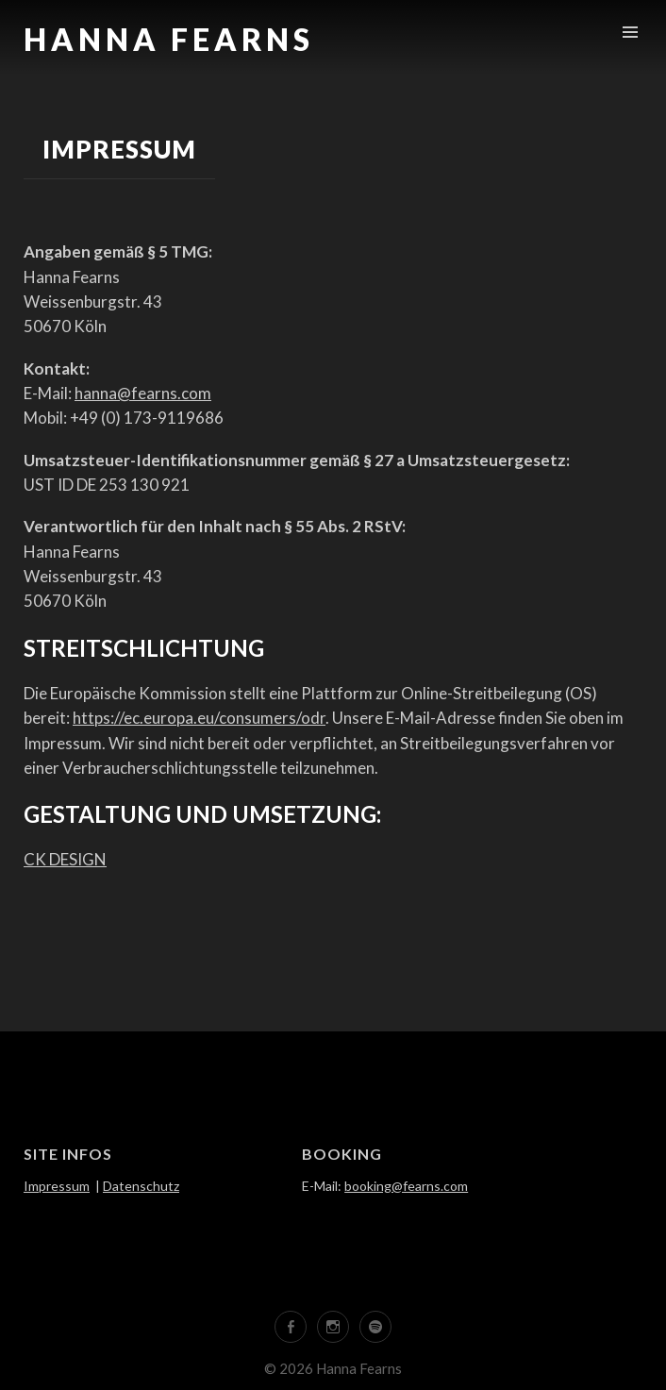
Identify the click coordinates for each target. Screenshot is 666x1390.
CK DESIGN (65, 859)
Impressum (57, 1186)
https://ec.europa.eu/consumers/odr (199, 718)
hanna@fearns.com (143, 393)
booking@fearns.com (406, 1186)
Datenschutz (141, 1186)
